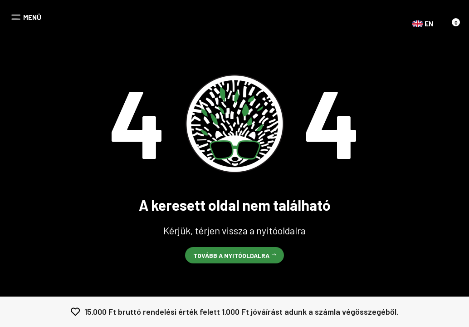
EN (417, 23)
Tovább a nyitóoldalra (231, 255)
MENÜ (32, 17)
